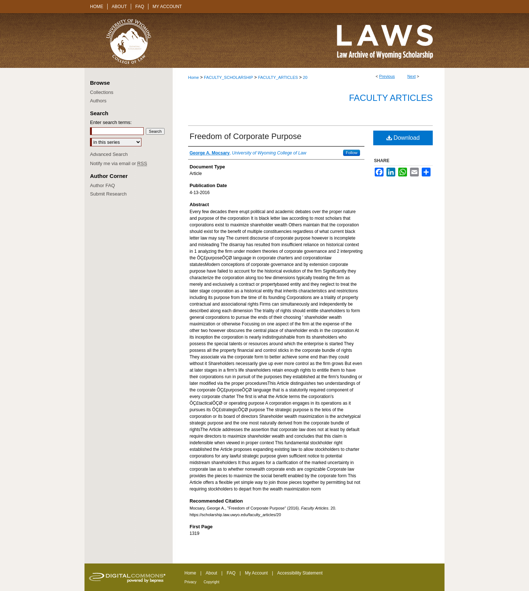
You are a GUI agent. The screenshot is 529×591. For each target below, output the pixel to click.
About (211, 573)
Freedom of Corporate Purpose (246, 136)
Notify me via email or (118, 163)
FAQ (231, 573)
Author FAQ (102, 185)
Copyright (211, 582)
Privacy (190, 582)
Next (411, 76)
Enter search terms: (111, 122)
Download (403, 138)
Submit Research (108, 194)
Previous (387, 76)
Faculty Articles (391, 98)
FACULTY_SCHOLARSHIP (228, 77)
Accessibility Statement (300, 573)
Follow (351, 152)
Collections (102, 92)
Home (193, 77)
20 (305, 77)
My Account (256, 573)
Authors (98, 100)
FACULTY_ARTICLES (278, 77)
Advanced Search (109, 154)
